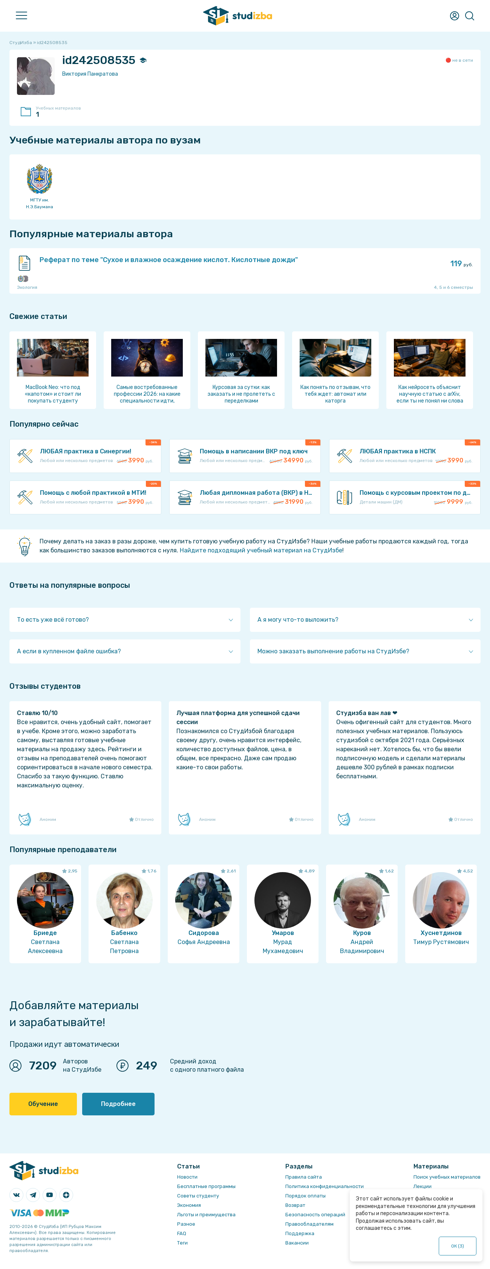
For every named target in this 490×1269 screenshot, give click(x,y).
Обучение (43, 1103)
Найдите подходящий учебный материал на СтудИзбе (261, 550)
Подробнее (118, 1103)
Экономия (189, 1205)
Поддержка (299, 1233)
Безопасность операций (315, 1214)
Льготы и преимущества (206, 1214)
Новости (187, 1177)
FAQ (181, 1233)
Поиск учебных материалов (447, 1177)
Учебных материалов (62, 112)
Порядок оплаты (305, 1196)
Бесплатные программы (206, 1186)
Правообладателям (309, 1224)
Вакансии (297, 1243)
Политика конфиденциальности (324, 1186)
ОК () (458, 1246)
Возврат (295, 1205)
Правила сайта (303, 1177)
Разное (186, 1224)
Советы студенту (198, 1196)
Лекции (422, 1186)
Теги (182, 1243)
